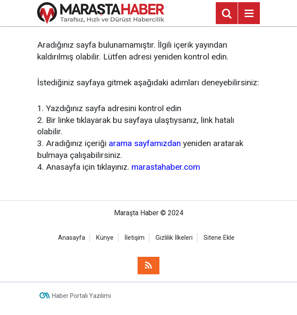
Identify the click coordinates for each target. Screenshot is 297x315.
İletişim (134, 238)
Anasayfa (71, 238)
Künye (105, 238)
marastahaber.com (165, 167)
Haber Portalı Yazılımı (81, 295)
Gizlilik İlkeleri (174, 238)
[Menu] (249, 13)
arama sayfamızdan (145, 143)
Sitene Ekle (219, 238)
